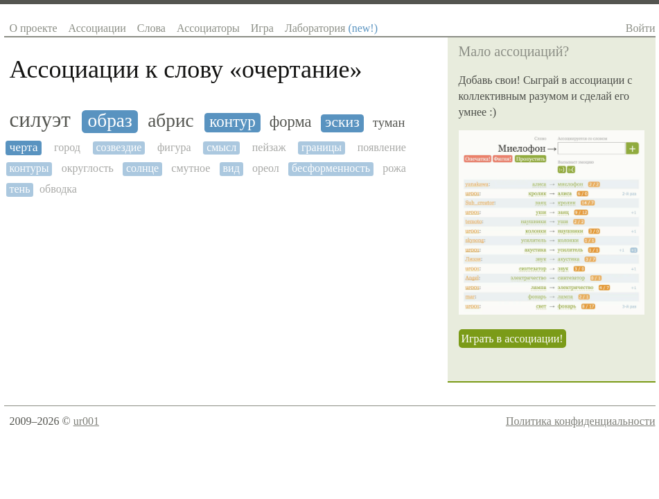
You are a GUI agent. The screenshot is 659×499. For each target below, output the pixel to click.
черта (24, 147)
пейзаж (269, 147)
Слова (151, 28)
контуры (29, 168)
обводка (58, 189)
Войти (641, 28)
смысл (221, 147)
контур (232, 121)
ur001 (86, 421)
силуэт (40, 120)
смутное (190, 168)
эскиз (342, 122)
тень (20, 189)
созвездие (118, 147)
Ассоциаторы (208, 28)
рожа (394, 168)
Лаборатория (331, 28)
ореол (265, 168)
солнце (142, 168)
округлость (88, 168)
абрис (170, 120)
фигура (174, 147)
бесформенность (331, 168)
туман (389, 123)
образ (110, 120)
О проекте (34, 28)
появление (382, 147)
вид (231, 168)
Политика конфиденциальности (581, 421)
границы (321, 147)
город (67, 147)
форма (291, 122)
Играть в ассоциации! (512, 338)
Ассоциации (97, 28)
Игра (262, 28)
